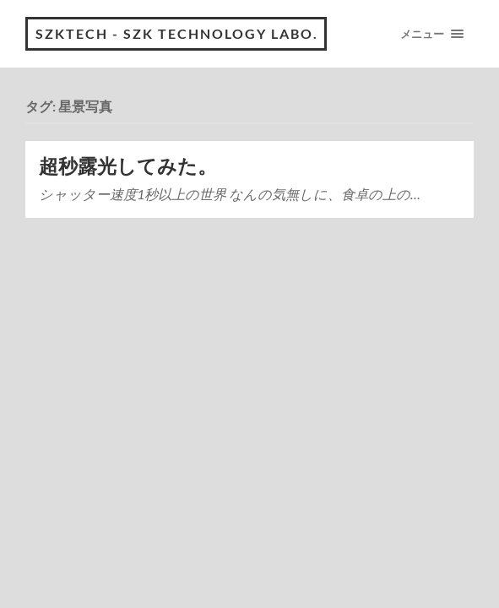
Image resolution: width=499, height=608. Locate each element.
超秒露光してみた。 (128, 166)
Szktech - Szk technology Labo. (176, 33)
